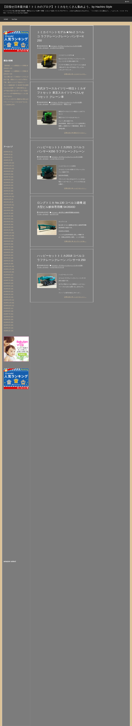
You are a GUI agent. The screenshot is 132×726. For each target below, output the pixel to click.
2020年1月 (8, 263)
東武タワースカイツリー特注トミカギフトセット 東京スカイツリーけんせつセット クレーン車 (61, 92)
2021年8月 (8, 210)
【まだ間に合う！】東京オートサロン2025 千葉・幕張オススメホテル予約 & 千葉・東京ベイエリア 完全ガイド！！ (16, 79)
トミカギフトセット (56, 104)
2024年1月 (8, 160)
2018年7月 (8, 314)
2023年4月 (8, 185)
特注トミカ (67, 104)
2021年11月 (8, 202)
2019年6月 (8, 283)
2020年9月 (8, 241)
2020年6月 (8, 249)
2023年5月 (8, 182)
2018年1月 (8, 330)
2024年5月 (8, 157)
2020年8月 (8, 244)
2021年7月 (8, 213)
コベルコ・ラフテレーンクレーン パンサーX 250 (66, 46)
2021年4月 (8, 221)
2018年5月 (8, 319)
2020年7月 (8, 247)
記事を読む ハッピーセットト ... (75, 188)
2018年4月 (8, 322)
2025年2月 (8, 152)
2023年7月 (8, 177)
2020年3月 (8, 258)
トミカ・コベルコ (42, 48)
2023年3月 (8, 188)
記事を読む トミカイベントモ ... (75, 74)
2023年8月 (8, 174)
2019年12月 (9, 266)
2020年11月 (9, 235)
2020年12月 (9, 233)
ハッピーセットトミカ (57, 159)
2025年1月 (8, 154)
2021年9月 (8, 207)
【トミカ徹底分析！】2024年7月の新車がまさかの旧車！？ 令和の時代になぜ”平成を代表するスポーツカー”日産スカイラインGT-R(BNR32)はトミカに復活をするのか (16, 90)
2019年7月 (8, 280)
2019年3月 (8, 291)
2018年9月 (8, 308)
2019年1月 (8, 297)
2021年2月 (8, 227)
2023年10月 (9, 168)
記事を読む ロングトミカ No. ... (75, 241)
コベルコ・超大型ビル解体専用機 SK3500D (65, 212)
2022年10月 (8, 199)
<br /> (16, 577)
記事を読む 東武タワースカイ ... (75, 133)
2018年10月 (9, 305)
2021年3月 (8, 224)
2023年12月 (9, 163)
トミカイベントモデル (57, 48)
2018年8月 (8, 311)
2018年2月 (8, 328)
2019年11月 (9, 269)
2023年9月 (8, 171)
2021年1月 (8, 230)
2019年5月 (8, 286)
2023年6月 (8, 179)
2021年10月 (9, 205)
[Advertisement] (16, 125)
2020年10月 (9, 238)
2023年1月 (8, 193)
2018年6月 (8, 317)
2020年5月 (8, 252)
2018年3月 (8, 325)
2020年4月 (8, 255)
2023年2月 (8, 191)
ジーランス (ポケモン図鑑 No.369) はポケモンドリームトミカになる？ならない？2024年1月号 (16, 101)
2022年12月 (9, 196)
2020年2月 (8, 261)
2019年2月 (8, 294)
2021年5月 (8, 219)
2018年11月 (9, 303)
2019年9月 (8, 275)
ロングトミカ (54, 214)
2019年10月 (9, 272)
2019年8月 (8, 277)
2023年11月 (9, 165)
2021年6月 (8, 216)
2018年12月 (9, 300)
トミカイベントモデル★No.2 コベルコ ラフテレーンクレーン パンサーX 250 (60, 36)
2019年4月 (8, 289)
